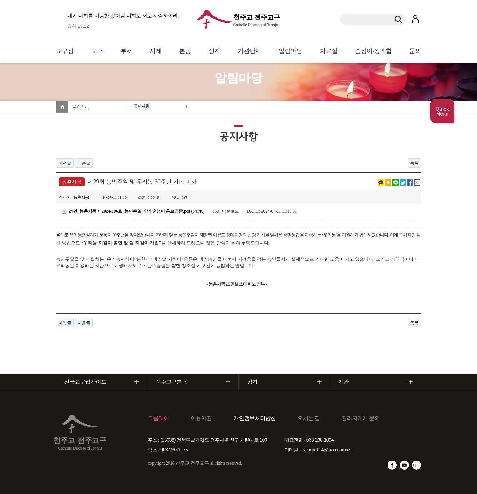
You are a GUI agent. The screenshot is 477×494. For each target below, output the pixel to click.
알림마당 (290, 51)
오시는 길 (309, 418)
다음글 (84, 163)
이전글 (64, 163)
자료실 (328, 51)
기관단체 (249, 51)
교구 (97, 51)
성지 (214, 51)
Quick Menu (442, 111)
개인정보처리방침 (255, 418)
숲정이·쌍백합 (373, 51)
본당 (185, 51)
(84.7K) (133, 211)
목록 (414, 163)
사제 (156, 51)
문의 (415, 51)
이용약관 (201, 418)
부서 (126, 51)
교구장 (65, 51)
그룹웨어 (158, 418)
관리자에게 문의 (361, 418)
